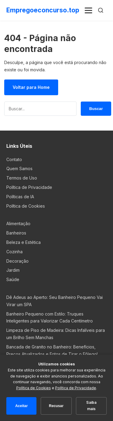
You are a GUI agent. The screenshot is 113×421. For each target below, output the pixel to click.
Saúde (12, 279)
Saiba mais (91, 405)
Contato (14, 159)
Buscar (96, 108)
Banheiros (16, 232)
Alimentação (18, 223)
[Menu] (89, 10)
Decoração (17, 261)
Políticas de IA (20, 196)
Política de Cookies (25, 206)
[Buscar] (101, 10)
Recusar (56, 406)
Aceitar (21, 406)
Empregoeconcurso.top (42, 10)
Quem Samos (19, 168)
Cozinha (14, 251)
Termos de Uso (21, 177)
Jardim (13, 270)
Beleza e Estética (23, 242)
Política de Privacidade (29, 187)
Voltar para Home (31, 87)
